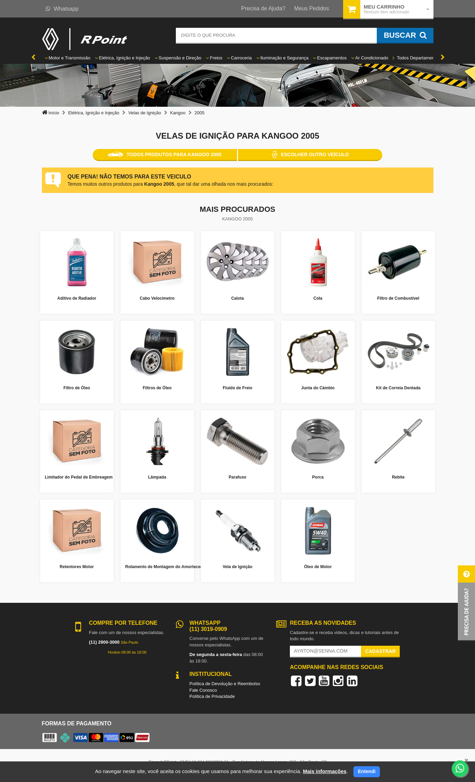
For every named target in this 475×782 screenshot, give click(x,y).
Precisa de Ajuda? (263, 8)
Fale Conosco (203, 690)
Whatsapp (62, 9)
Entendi (366, 771)
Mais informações (325, 771)
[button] (466, 603)
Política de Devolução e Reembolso (225, 683)
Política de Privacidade (212, 696)
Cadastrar (380, 651)
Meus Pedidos (311, 8)
